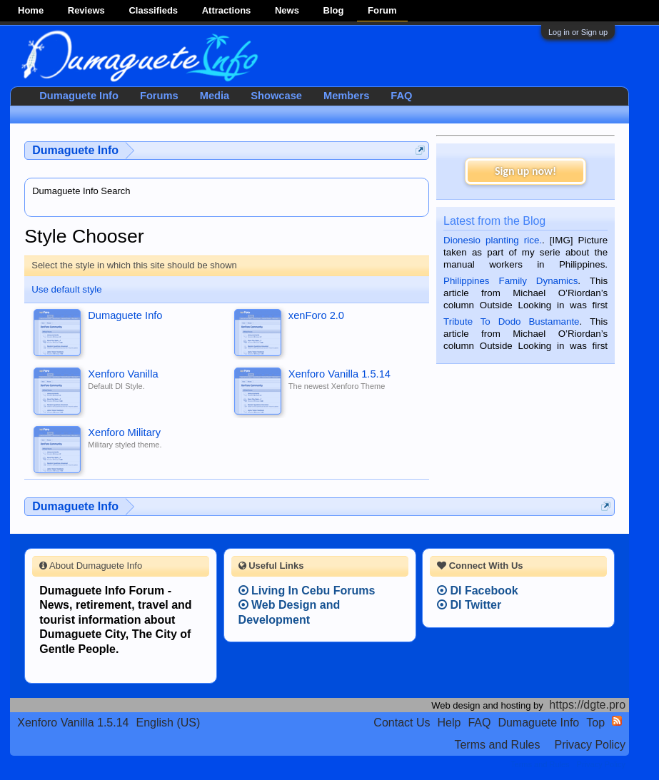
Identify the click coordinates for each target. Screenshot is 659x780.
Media (215, 95)
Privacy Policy (589, 745)
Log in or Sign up (578, 32)
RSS (617, 721)
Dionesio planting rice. (492, 240)
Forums (159, 95)
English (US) (168, 722)
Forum (382, 10)
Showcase (276, 95)
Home (31, 10)
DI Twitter (469, 605)
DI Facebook (477, 590)
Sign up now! (525, 171)
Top (595, 722)
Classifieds (153, 10)
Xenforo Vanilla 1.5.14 (73, 722)
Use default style (66, 289)
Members (346, 95)
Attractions (226, 10)
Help (449, 722)
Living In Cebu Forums (307, 590)
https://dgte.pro (587, 705)
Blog (333, 10)
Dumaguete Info (79, 95)
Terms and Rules (497, 745)
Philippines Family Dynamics (510, 280)
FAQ (401, 95)
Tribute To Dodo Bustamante (511, 321)
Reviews (86, 10)
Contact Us (401, 722)
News (287, 10)
